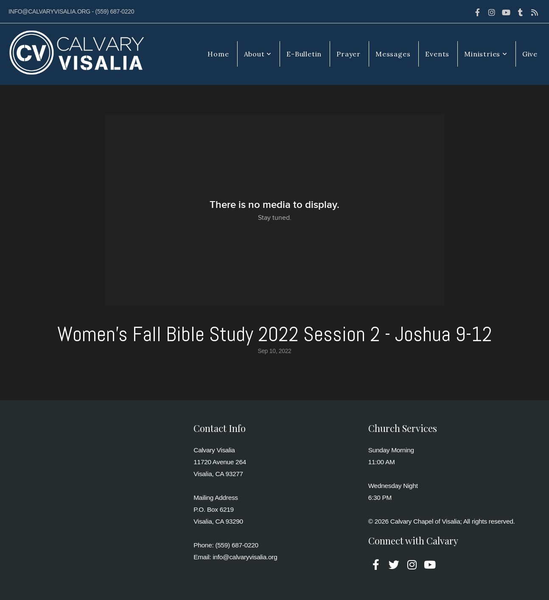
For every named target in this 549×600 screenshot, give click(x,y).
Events (437, 54)
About (258, 54)
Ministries (485, 54)
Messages (392, 54)
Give (530, 54)
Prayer (348, 54)
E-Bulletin (304, 54)
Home (218, 54)
